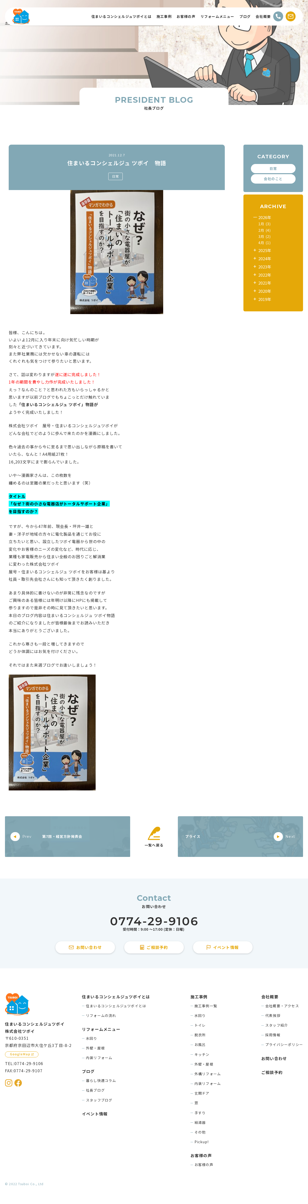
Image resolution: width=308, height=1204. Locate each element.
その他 (200, 1132)
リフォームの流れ (101, 1015)
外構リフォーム (207, 1073)
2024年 (264, 258)
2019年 (264, 299)
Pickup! (201, 1141)
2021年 (264, 283)
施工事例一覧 (205, 1005)
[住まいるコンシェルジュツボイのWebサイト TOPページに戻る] (21, 16)
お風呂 (200, 1044)
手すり (200, 1112)
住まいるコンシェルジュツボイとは (116, 1005)
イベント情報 (95, 1114)
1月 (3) (264, 223)
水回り (91, 1038)
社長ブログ (95, 1090)
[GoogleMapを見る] (21, 1054)
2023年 (264, 267)
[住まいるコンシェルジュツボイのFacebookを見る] (18, 1083)
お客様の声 (203, 1164)
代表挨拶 (272, 1015)
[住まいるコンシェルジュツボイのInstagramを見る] (8, 1083)
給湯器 (200, 1122)
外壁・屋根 (95, 1047)
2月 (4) (264, 230)
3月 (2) (264, 236)
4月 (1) (264, 242)
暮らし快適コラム (101, 1080)
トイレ (200, 1025)
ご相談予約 (272, 1072)
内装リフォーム (99, 1057)
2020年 (264, 291)
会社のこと (273, 178)
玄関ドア (202, 1093)
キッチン (202, 1054)
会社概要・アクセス (282, 1005)
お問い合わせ (274, 1058)
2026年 (264, 217)
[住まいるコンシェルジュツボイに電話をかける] (154, 924)
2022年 (264, 275)
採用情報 (272, 1034)
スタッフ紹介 (276, 1025)
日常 (115, 176)
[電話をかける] (278, 16)
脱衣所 (200, 1034)
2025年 (264, 250)
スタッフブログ (99, 1100)
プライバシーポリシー (284, 1044)
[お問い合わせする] (291, 16)
